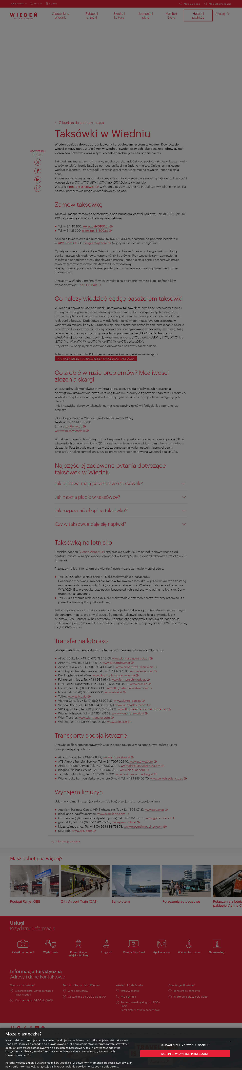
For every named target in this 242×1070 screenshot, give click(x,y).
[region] (121, 1049)
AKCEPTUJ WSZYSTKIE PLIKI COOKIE (185, 1053)
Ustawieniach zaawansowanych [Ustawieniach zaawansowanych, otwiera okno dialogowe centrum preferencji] (185, 1044)
